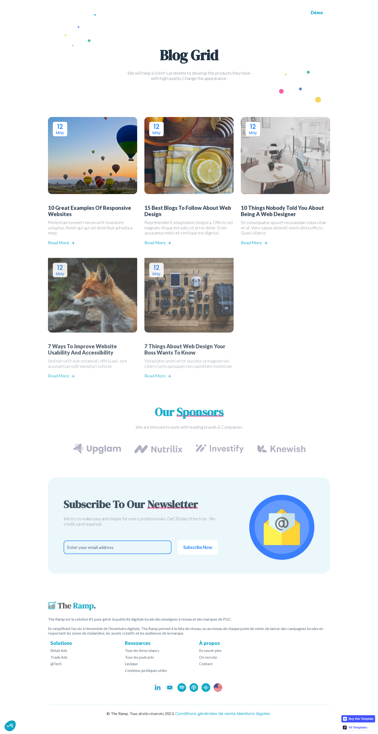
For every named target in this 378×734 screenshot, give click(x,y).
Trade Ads (59, 657)
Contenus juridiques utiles (146, 670)
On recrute (208, 657)
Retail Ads (58, 650)
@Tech (55, 664)
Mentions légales (253, 713)
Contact (206, 664)
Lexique (131, 664)
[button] (197, 13)
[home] (72, 13)
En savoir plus (210, 650)
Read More (61, 254)
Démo (317, 12)
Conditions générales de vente (205, 713)
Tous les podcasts (139, 657)
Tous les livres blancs (142, 650)
